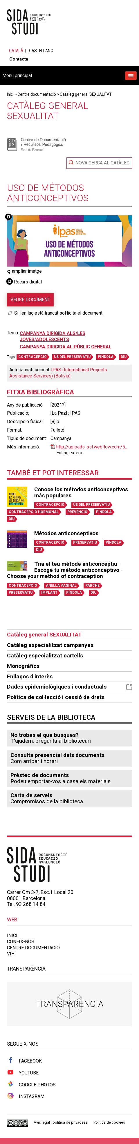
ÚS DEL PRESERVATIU (72, 357)
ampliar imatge (24, 271)
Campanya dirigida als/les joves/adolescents (52, 336)
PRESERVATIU (85, 542)
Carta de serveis (31, 795)
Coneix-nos (20, 941)
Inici (10, 94)
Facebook (24, 1060)
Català (16, 50)
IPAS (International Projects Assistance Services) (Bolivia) (58, 373)
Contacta (18, 59)
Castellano (41, 50)
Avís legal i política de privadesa (61, 1122)
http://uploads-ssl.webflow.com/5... (92, 447)
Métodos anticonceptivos (66, 533)
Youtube (23, 1072)
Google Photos (31, 1084)
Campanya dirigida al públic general (65, 347)
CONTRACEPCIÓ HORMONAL (34, 512)
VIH (11, 954)
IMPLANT (49, 592)
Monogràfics (23, 666)
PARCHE (92, 585)
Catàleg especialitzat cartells (45, 655)
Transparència (69, 1004)
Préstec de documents (39, 775)
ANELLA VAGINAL (61, 585)
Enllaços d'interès (30, 676)
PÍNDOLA (105, 357)
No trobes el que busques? (44, 735)
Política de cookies (109, 1122)
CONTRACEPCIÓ (32, 357)
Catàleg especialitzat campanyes (50, 645)
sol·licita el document (80, 313)
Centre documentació (36, 94)
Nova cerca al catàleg (102, 163)
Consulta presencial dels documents (57, 755)
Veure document (30, 299)
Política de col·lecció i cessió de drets (55, 697)
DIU (124, 357)
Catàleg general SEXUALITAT (85, 94)
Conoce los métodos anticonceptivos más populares (81, 492)
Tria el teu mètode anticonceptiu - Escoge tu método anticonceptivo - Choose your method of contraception (65, 570)
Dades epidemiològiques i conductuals (69, 686)
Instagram (25, 1096)
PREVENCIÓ (77, 512)
